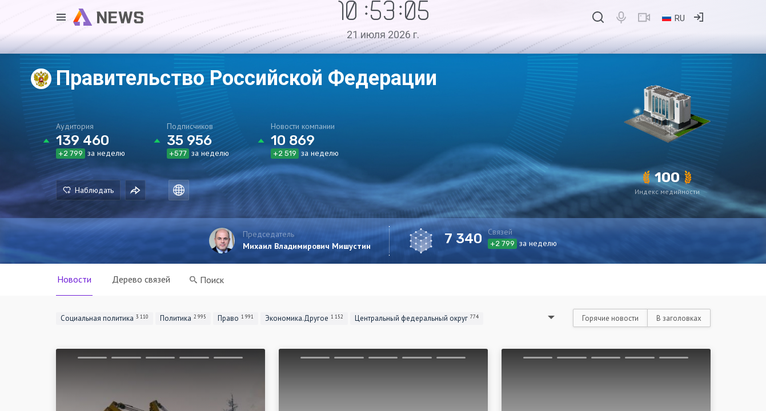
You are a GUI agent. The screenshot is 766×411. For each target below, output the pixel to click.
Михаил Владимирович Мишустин (307, 246)
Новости (74, 279)
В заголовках (678, 318)
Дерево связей (141, 279)
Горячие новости (610, 318)
